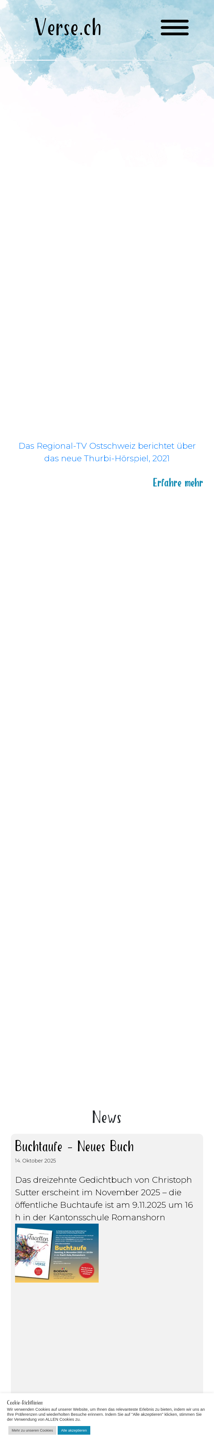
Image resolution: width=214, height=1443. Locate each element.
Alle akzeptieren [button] (74, 1430)
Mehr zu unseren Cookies (32, 1430)
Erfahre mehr (178, 481)
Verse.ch (68, 28)
